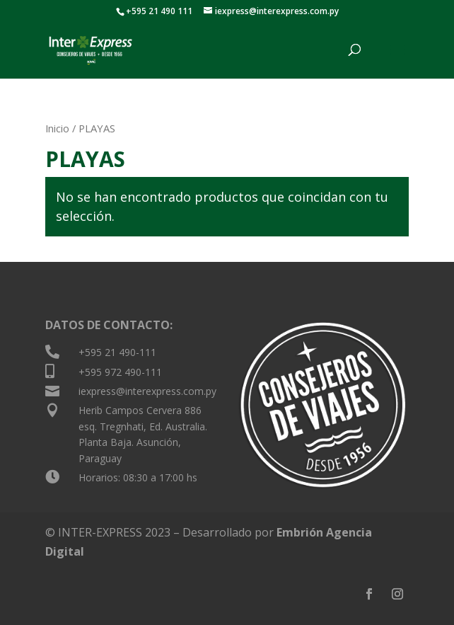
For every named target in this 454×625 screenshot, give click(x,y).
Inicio (57, 128)
